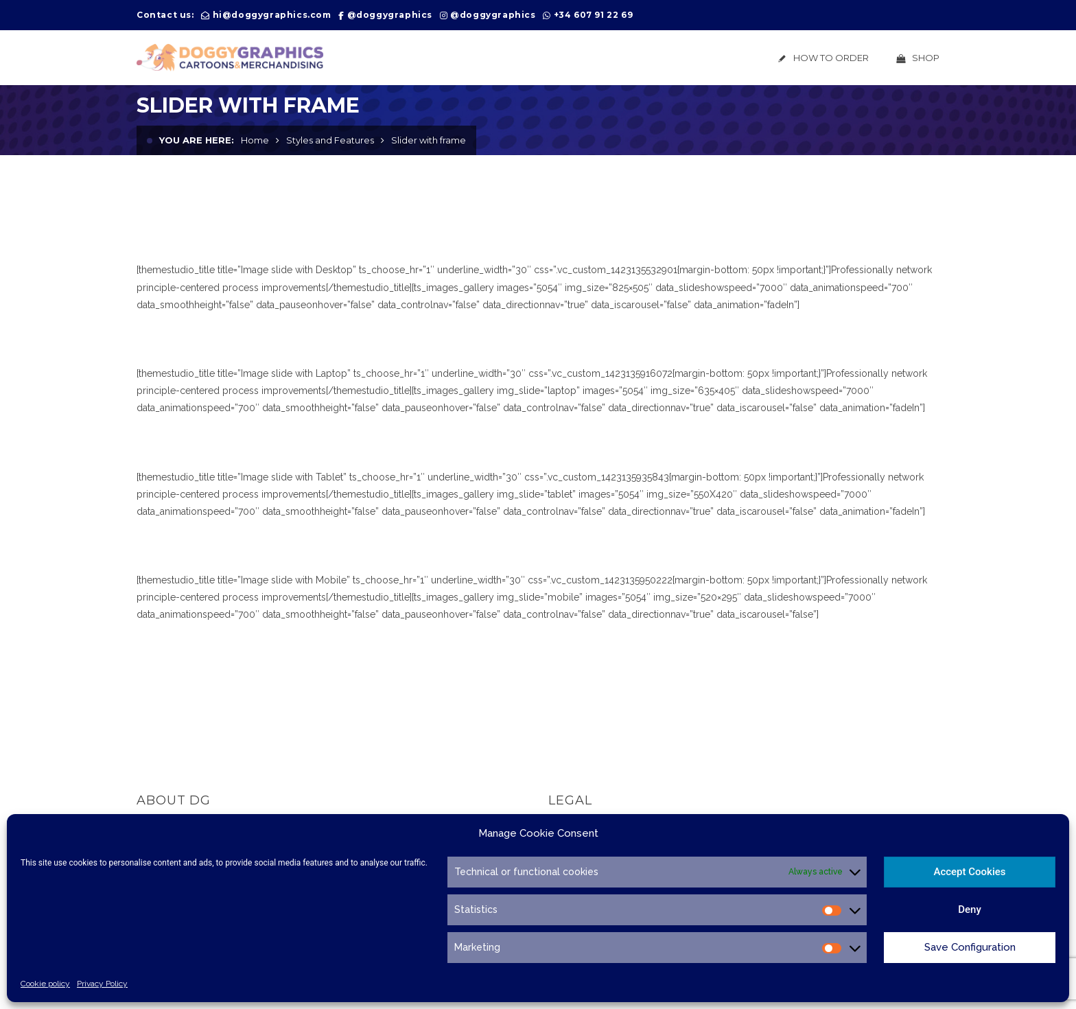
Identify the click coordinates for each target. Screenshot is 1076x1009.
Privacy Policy (102, 983)
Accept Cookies (969, 872)
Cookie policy (45, 983)
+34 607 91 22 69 (593, 15)
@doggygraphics (389, 15)
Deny (969, 909)
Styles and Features (330, 140)
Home (255, 140)
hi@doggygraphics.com (272, 15)
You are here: (196, 140)
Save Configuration (970, 947)
